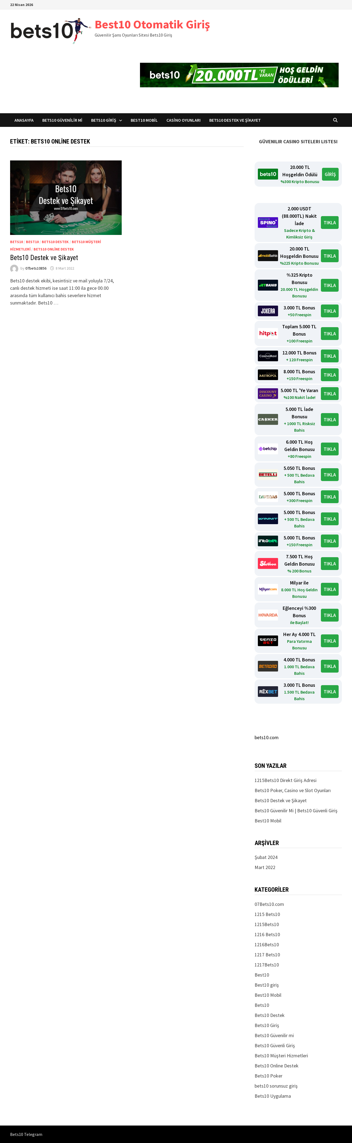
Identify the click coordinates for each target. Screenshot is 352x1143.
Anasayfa (24, 120)
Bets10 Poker (268, 1076)
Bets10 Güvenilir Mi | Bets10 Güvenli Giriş (296, 810)
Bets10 (16, 241)
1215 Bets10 (267, 914)
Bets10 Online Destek (54, 249)
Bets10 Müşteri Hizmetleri (281, 1055)
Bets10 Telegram (26, 1134)
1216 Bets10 (267, 934)
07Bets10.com (269, 904)
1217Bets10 (267, 965)
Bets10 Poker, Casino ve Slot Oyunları (293, 790)
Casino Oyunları (183, 120)
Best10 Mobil (144, 120)
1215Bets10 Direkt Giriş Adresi (286, 780)
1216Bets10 (267, 944)
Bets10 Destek (55, 241)
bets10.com (267, 737)
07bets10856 (35, 268)
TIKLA (330, 222)
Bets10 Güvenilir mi (62, 120)
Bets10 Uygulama (273, 1096)
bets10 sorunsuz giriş (276, 1086)
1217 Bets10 (267, 954)
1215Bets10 (267, 924)
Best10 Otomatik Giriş (152, 24)
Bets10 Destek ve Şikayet (235, 120)
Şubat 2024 (266, 857)
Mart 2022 (265, 867)
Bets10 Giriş (103, 120)
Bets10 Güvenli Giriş (275, 1045)
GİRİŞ (330, 174)
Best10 (32, 241)
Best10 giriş (267, 985)
